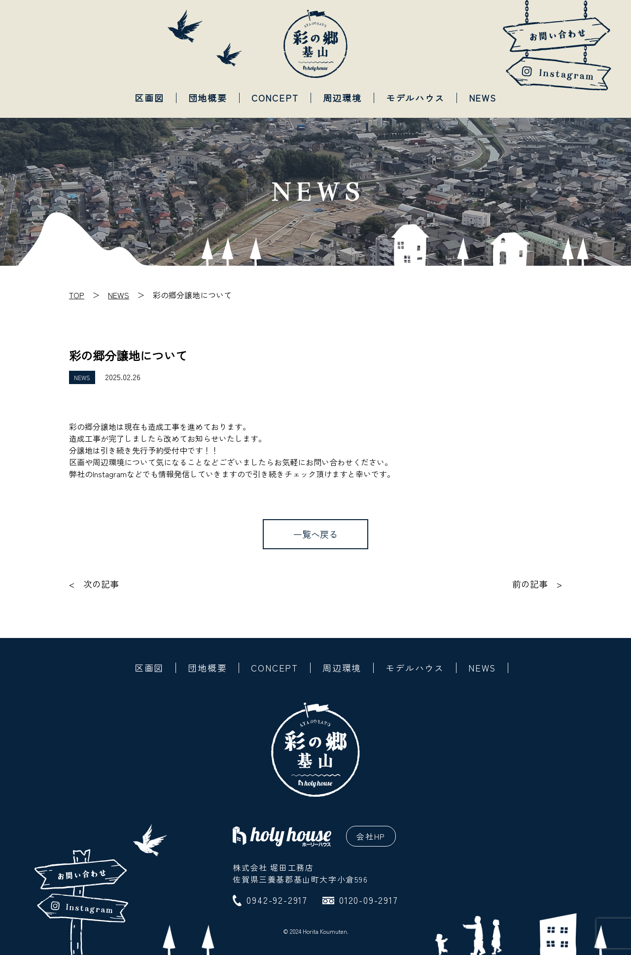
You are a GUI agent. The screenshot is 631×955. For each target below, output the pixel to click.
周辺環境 (342, 97)
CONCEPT (275, 97)
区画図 (149, 97)
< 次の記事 (94, 584)
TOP (76, 295)
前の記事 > (537, 584)
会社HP (370, 836)
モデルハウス (415, 97)
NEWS (482, 97)
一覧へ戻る (315, 534)
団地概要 (207, 97)
